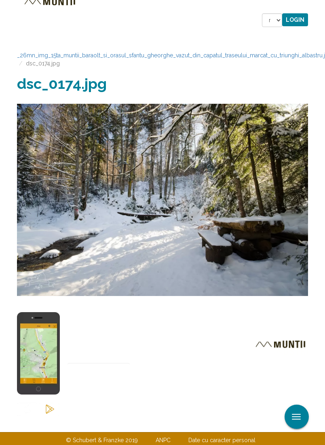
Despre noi (150, 423)
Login (295, 20)
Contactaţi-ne (100, 423)
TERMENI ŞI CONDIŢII (210, 423)
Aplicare (319, 7)
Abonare (94, 390)
